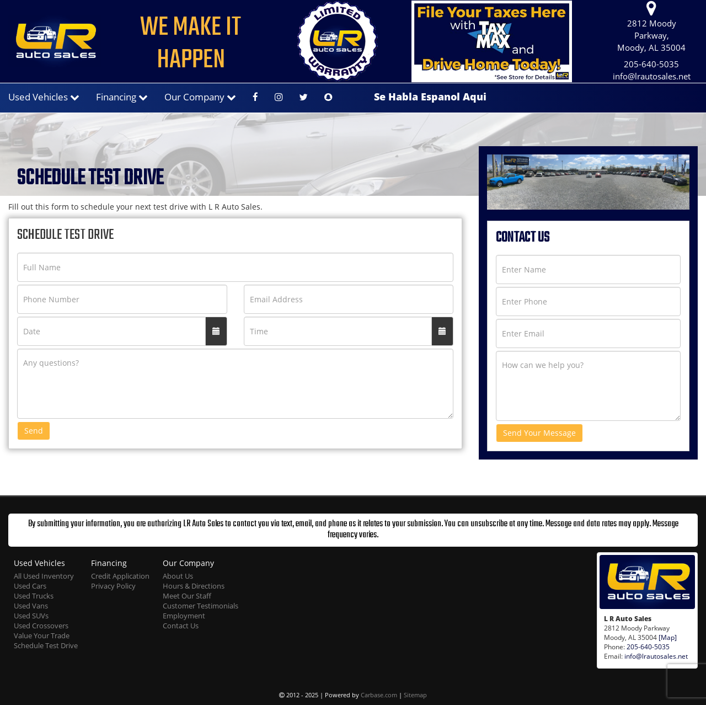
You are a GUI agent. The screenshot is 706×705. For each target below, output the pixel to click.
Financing (122, 96)
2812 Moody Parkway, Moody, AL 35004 (651, 27)
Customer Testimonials (200, 606)
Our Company (200, 96)
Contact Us (181, 626)
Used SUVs (31, 616)
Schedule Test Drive (46, 645)
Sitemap (415, 695)
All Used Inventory (44, 576)
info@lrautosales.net (652, 76)
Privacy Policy (113, 586)
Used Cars (30, 586)
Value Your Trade (41, 635)
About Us (178, 576)
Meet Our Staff (187, 596)
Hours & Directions (193, 586)
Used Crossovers (41, 626)
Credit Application (120, 576)
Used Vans (31, 606)
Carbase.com (379, 695)
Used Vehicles (43, 96)
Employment (184, 616)
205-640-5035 (651, 64)
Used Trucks (34, 596)
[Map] (668, 637)
